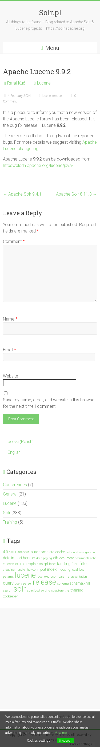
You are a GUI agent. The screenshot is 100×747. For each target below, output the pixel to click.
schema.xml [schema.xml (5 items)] (80, 583)
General (10, 494)
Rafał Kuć (16, 83)
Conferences (15, 484)
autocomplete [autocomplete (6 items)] (42, 552)
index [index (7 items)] (52, 569)
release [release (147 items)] (44, 582)
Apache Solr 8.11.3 (76, 194)
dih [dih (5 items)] (55, 558)
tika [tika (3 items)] (67, 590)
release (57, 96)
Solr (6, 512)
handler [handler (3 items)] (21, 569)
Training (10, 522)
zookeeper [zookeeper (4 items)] (10, 596)
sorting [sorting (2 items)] (45, 590)
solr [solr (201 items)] (19, 588)
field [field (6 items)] (74, 564)
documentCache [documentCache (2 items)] (85, 558)
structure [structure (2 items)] (57, 590)
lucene (46, 96)
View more (62, 733)
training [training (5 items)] (77, 590)
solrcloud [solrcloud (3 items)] (33, 590)
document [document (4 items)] (66, 558)
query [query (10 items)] (8, 583)
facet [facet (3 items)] (52, 564)
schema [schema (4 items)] (63, 583)
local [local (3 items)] (74, 569)
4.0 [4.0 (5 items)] (5, 552)
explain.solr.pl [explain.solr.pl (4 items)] (38, 564)
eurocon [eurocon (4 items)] (8, 564)
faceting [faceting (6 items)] (63, 564)
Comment (14, 241)
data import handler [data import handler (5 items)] (19, 558)
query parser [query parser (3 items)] (23, 583)
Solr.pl (50, 12)
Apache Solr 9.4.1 (22, 194)
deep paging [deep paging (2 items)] (44, 558)
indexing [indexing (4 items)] (64, 569)
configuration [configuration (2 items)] (88, 552)
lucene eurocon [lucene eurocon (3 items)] (47, 576)
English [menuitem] (14, 452)
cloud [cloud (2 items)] (74, 552)
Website (10, 376)
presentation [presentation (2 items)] (78, 576)
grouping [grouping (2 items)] (9, 569)
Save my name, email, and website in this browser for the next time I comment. (49, 403)
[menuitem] (19, 442)
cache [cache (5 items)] (60, 552)
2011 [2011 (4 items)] (13, 552)
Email (9, 349)
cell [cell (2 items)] (68, 552)
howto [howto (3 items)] (31, 569)
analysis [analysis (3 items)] (24, 552)
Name (10, 319)
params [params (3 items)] (63, 576)
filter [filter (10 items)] (83, 563)
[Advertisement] (50, 658)
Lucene (44, 83)
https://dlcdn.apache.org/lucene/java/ (38, 165)
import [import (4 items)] (41, 569)
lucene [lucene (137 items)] (25, 575)
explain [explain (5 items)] (21, 564)
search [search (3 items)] (7, 590)
